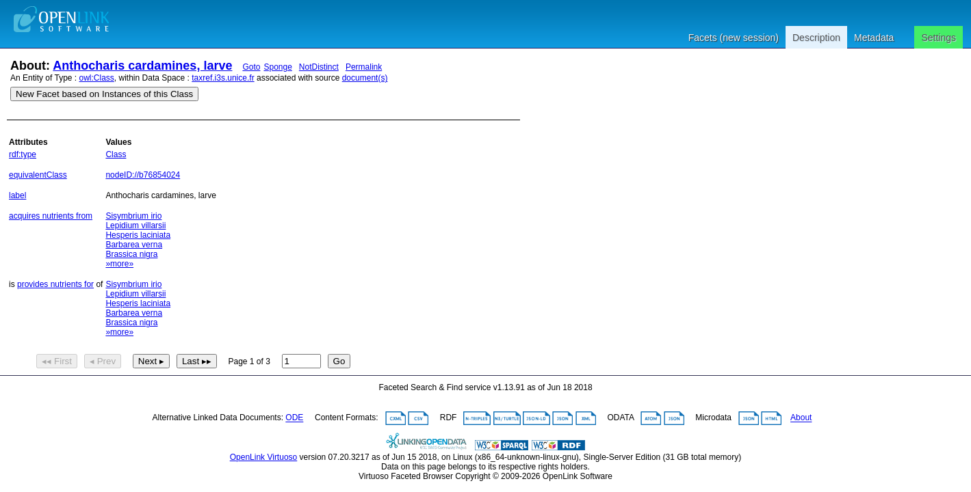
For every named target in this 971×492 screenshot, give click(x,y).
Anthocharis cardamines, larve (142, 65)
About (801, 418)
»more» (119, 264)
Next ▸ (151, 361)
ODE (294, 418)
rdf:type (22, 154)
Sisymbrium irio (133, 216)
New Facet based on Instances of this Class (104, 94)
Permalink (364, 67)
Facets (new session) (733, 37)
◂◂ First (57, 361)
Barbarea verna (133, 244)
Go (339, 361)
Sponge (277, 67)
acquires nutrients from (50, 216)
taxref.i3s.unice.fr (223, 78)
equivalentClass (38, 175)
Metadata (874, 37)
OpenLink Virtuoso (264, 457)
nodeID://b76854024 (142, 175)
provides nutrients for (55, 284)
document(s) (365, 78)
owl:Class (96, 78)
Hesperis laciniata (137, 235)
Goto (251, 67)
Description (816, 37)
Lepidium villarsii (135, 225)
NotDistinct (319, 67)
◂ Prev (103, 361)
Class (115, 154)
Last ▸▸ (196, 361)
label (17, 195)
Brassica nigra (131, 254)
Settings (938, 37)
